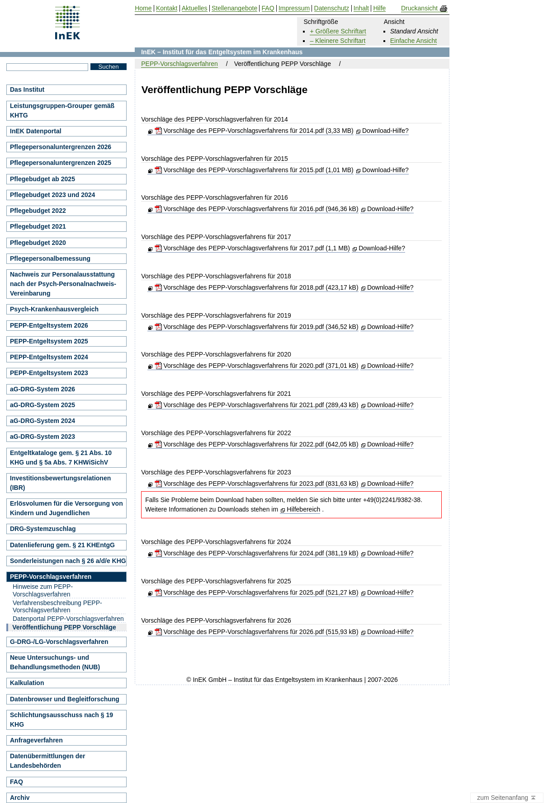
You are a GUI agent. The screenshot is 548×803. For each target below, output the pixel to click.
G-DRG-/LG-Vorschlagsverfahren (59, 641)
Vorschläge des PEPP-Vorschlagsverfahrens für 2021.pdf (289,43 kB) (257, 405)
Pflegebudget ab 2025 (42, 179)
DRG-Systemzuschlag (43, 528)
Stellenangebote (234, 8)
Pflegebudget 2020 (38, 242)
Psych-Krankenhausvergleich (54, 309)
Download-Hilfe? (385, 130)
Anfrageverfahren (36, 740)
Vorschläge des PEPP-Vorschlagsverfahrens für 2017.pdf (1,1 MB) (252, 248)
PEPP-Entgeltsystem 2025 (49, 341)
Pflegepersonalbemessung (50, 258)
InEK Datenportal (35, 131)
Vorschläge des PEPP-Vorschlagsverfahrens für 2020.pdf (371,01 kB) (257, 365)
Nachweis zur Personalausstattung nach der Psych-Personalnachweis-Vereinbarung (63, 284)
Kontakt (166, 8)
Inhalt (361, 8)
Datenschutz (332, 8)
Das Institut (27, 89)
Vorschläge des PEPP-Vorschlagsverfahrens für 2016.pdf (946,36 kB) (257, 208)
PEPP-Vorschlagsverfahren (179, 63)
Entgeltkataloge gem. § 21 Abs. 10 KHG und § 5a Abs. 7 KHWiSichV (61, 457)
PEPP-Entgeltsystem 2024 (49, 357)
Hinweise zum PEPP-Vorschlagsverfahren (43, 590)
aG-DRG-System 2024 (42, 420)
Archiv (20, 797)
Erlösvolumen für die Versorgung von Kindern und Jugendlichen (66, 508)
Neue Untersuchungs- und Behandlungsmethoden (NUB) (55, 662)
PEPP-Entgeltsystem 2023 (49, 372)
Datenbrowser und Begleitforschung (64, 699)
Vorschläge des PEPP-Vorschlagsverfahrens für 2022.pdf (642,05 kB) (257, 444)
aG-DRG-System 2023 (42, 436)
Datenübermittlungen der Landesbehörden (47, 760)
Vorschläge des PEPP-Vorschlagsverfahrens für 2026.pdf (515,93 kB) (257, 631)
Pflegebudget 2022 (38, 210)
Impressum (294, 8)
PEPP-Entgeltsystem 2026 (49, 325)
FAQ (16, 781)
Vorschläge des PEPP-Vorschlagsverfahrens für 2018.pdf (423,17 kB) (257, 287)
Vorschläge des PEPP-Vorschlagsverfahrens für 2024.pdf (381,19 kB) (257, 553)
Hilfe (379, 8)
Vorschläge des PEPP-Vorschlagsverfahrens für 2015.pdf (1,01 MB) (254, 170)
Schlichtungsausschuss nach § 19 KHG (61, 719)
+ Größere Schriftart (338, 31)
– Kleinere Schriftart (337, 40)
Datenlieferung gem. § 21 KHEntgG (62, 545)
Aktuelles (195, 8)
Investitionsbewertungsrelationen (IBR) (60, 482)
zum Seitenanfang (507, 798)
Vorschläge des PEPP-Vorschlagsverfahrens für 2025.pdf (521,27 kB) (257, 592)
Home (143, 8)
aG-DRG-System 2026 (42, 389)
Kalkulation (27, 682)
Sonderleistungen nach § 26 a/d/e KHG (68, 560)
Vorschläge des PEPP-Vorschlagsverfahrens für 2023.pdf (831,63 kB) (257, 483)
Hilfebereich (303, 509)
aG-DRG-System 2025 (42, 405)
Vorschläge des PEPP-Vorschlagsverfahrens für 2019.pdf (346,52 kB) (257, 326)
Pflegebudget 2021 (38, 226)
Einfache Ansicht (413, 40)
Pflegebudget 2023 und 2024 (52, 194)
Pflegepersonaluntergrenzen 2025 (60, 162)
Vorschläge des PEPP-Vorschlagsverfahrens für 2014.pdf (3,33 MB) (254, 130)
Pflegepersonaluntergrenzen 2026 (60, 146)
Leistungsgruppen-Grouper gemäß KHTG (62, 110)
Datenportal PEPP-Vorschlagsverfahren (68, 618)
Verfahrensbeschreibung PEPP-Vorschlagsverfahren (57, 606)
